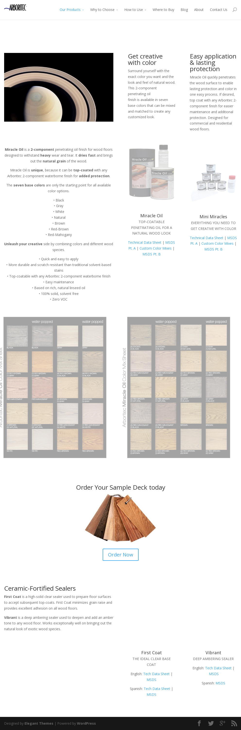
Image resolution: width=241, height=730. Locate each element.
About (199, 9)
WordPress (86, 723)
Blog (184, 9)
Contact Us (218, 9)
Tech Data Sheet (156, 673)
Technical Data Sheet (144, 242)
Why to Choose (102, 9)
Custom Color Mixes (156, 248)
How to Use (133, 9)
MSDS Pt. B (151, 254)
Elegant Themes (39, 723)
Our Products (70, 9)
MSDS (151, 679)
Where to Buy (163, 9)
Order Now (120, 554)
